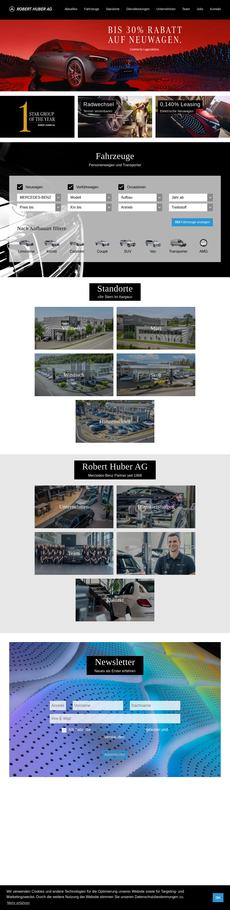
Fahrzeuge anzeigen (192, 222)
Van (153, 251)
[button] (17, 117)
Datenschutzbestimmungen (118, 729)
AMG (204, 251)
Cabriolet (77, 251)
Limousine (26, 251)
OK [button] (218, 897)
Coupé (102, 251)
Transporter (178, 251)
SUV (127, 251)
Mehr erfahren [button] (18, 903)
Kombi (52, 251)
